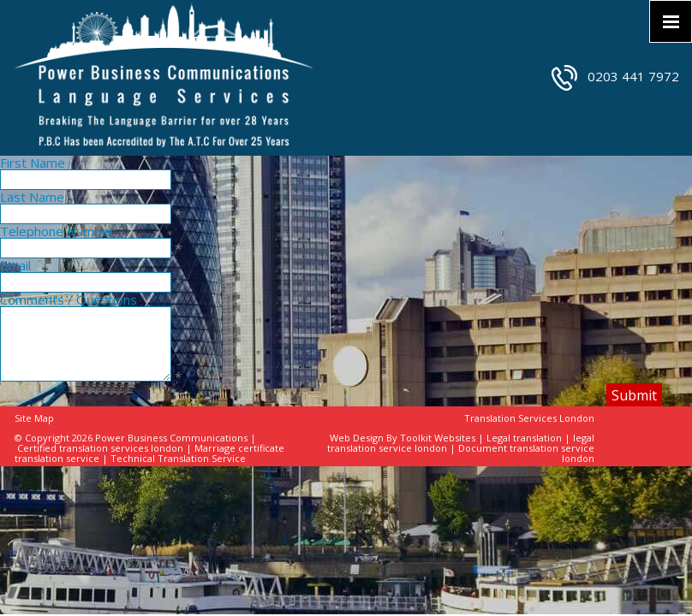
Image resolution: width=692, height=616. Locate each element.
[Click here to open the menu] (670, 21)
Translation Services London (529, 418)
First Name (32, 162)
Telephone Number (57, 231)
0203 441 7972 (633, 76)
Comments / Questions (68, 299)
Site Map (34, 418)
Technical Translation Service (178, 458)
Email (15, 265)
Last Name (32, 196)
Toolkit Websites (437, 437)
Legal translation (524, 437)
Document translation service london (526, 453)
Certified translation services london (100, 447)
